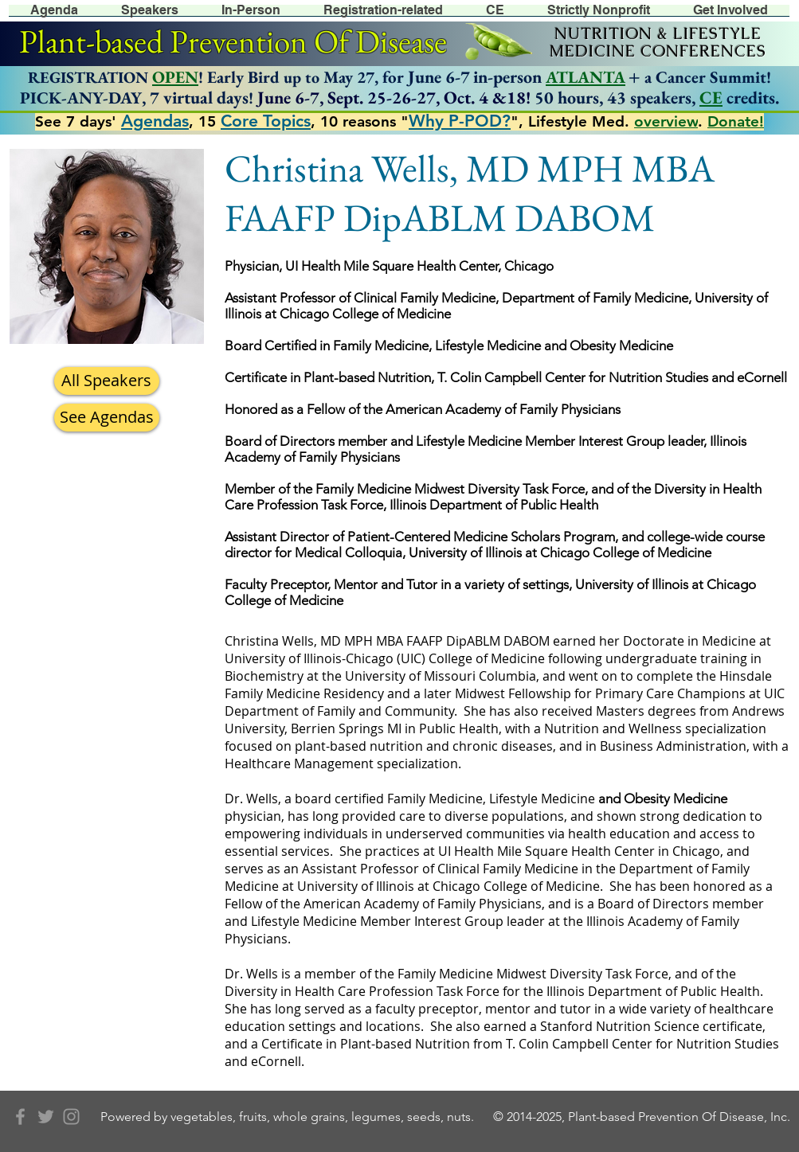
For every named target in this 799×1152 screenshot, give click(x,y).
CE (711, 97)
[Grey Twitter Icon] (46, 1116)
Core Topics (266, 121)
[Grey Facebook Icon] (20, 1116)
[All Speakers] (106, 381)
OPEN (175, 77)
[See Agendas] (106, 418)
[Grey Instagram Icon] (71, 1116)
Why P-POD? (460, 121)
